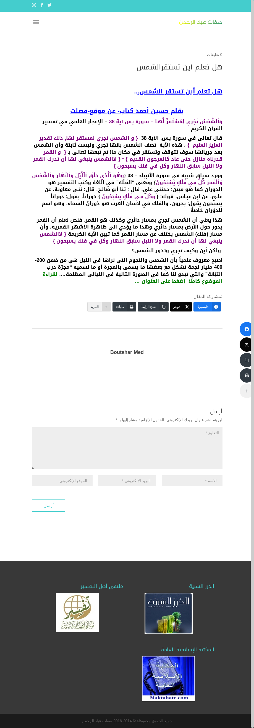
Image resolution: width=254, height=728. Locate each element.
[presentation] (180, 502)
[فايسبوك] (207, 306)
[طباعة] (124, 306)
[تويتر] (181, 306)
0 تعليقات (214, 54)
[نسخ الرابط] (153, 306)
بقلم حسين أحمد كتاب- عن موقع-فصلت (127, 111)
